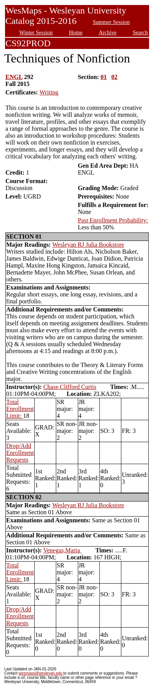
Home (75, 32)
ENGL (13, 77)
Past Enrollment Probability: (113, 220)
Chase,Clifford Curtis (69, 387)
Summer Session (111, 22)
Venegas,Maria (62, 550)
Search (140, 32)
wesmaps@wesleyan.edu (40, 673)
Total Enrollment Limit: (20, 409)
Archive (107, 32)
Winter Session (36, 32)
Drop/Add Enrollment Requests (20, 453)
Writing (48, 92)
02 (114, 77)
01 (104, 77)
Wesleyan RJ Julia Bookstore (88, 244)
